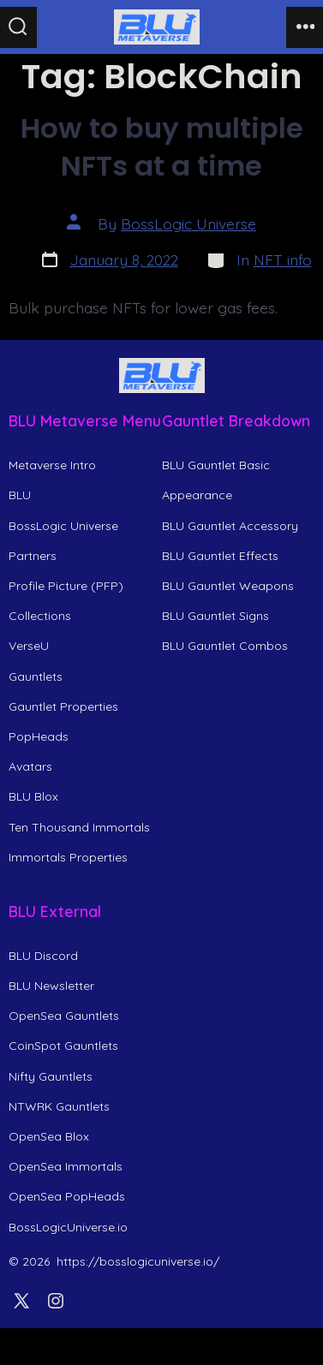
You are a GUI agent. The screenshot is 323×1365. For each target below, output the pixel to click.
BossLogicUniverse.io (68, 1227)
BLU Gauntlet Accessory (230, 525)
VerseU (29, 645)
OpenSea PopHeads (67, 1196)
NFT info (283, 259)
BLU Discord (43, 955)
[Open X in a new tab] (21, 1300)
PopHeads (39, 736)
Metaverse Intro (52, 465)
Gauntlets (36, 676)
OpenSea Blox (49, 1136)
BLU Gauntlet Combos (225, 645)
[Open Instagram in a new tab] (55, 1300)
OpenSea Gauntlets (64, 1015)
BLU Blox (33, 796)
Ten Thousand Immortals (79, 827)
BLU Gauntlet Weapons (228, 585)
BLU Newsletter (51, 985)
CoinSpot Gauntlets (63, 1045)
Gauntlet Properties (63, 706)
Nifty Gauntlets (51, 1076)
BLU (20, 495)
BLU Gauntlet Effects (220, 555)
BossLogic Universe (188, 223)
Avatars (30, 766)
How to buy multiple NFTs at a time (162, 147)
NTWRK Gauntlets (59, 1106)
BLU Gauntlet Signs (215, 615)
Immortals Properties (68, 857)
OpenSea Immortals (66, 1166)
